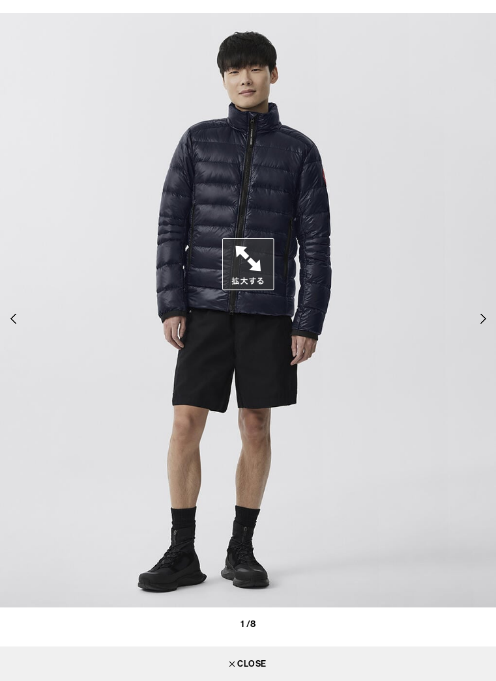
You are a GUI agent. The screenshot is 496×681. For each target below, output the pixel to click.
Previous (13, 319)
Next (483, 319)
